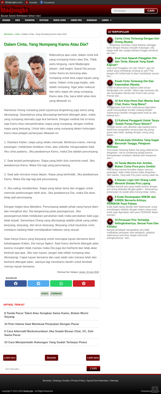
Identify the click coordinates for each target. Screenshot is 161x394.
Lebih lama (93, 357)
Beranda (6, 20)
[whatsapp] (61, 283)
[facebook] (16, 283)
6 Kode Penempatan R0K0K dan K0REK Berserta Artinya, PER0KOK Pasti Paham (131, 200)
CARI (151, 10)
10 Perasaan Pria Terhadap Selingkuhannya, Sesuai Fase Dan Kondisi (133, 223)
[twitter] (38, 283)
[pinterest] (84, 283)
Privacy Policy (78, 380)
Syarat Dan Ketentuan (97, 380)
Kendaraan (92, 20)
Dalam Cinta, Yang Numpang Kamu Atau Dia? (46, 44)
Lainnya (105, 20)
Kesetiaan (43, 20)
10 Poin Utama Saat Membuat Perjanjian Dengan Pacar (41, 324)
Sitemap (114, 380)
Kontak (33, 2)
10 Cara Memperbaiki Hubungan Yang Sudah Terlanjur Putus (45, 342)
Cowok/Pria (76, 20)
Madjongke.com (13, 2)
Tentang (57, 380)
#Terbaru (56, 293)
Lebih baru (9, 357)
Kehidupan (30, 20)
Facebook (49, 2)
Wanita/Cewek (59, 20)
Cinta (17, 20)
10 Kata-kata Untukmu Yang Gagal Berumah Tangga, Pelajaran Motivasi (133, 143)
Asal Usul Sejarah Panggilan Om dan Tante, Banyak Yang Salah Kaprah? (132, 61)
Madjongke (14, 10)
